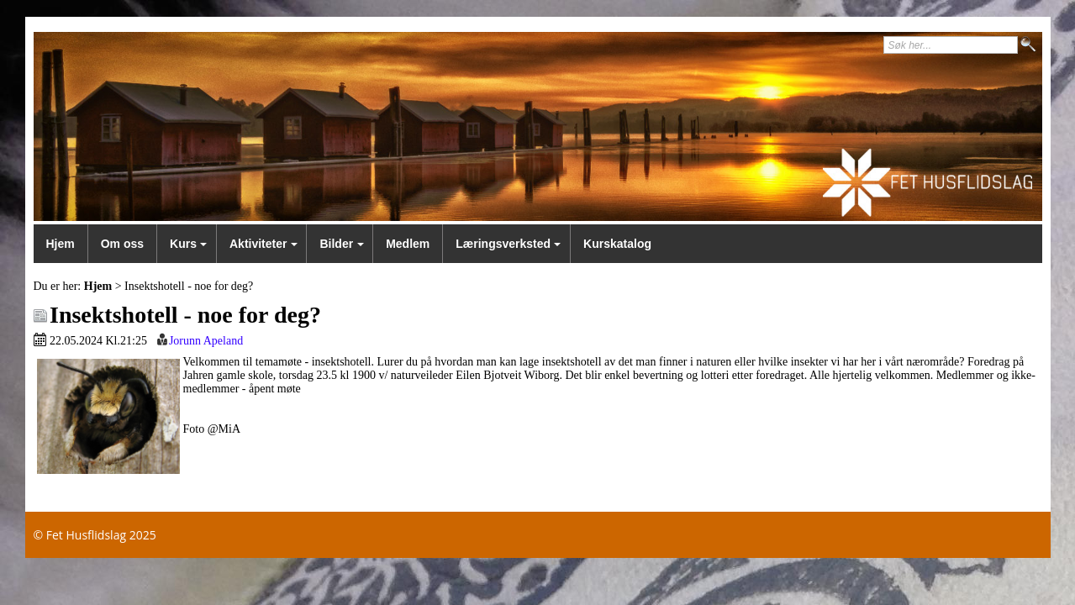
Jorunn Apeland (206, 340)
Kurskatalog (617, 243)
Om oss (122, 243)
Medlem (407, 243)
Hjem (60, 243)
